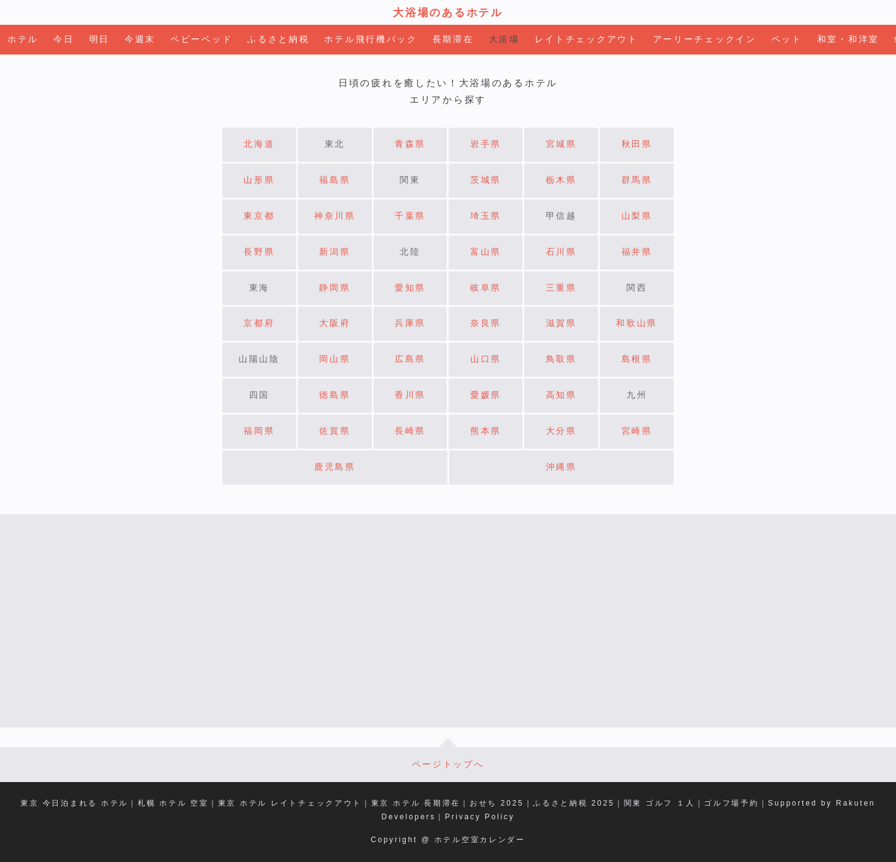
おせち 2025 (497, 803)
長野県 (259, 252)
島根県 (636, 359)
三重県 (561, 287)
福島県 (334, 180)
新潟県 (334, 252)
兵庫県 (410, 323)
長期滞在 (453, 39)
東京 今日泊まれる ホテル (74, 803)
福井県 (636, 252)
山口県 (485, 359)
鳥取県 (561, 359)
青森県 (410, 144)
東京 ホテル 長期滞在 (415, 803)
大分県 (561, 431)
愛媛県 (485, 395)
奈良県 (485, 323)
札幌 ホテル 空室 (173, 803)
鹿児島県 (335, 467)
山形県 (259, 180)
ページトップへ (448, 764)
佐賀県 (334, 431)
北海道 (259, 144)
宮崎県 (636, 431)
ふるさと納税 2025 (574, 803)
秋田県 (636, 144)
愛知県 (410, 287)
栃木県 (561, 180)
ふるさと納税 (278, 39)
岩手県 (485, 144)
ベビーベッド (201, 39)
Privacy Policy (479, 816)
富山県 (485, 252)
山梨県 (636, 216)
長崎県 (410, 431)
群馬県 (636, 180)
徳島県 (334, 395)
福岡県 (259, 431)
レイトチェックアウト (586, 39)
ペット (786, 39)
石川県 (561, 252)
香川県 (410, 395)
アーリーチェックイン (705, 39)
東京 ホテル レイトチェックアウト (290, 803)
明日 (99, 39)
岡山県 (334, 359)
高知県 (561, 395)
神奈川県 (335, 216)
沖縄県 (561, 467)
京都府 (259, 323)
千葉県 (410, 216)
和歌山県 (636, 323)
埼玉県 (485, 216)
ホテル (22, 39)
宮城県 (561, 144)
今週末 (140, 39)
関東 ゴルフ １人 (659, 803)
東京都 (259, 216)
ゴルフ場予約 (731, 803)
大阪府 (334, 323)
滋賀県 (561, 323)
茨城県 (485, 180)
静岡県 (334, 287)
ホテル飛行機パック (370, 39)
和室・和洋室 (848, 39)
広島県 (410, 359)
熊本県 (485, 431)
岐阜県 (485, 287)
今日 (63, 39)
